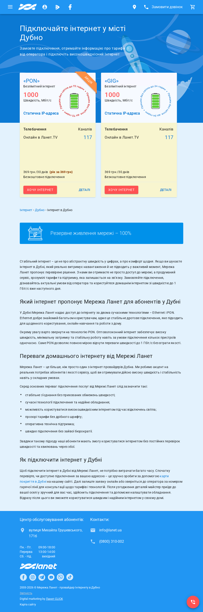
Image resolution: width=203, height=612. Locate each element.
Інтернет (26, 210)
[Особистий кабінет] (44, 7)
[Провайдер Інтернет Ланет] (44, 566)
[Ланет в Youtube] (51, 577)
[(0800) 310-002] (193, 602)
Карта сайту (28, 604)
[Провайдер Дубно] (27, 7)
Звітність (26, 593)
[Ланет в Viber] (60, 577)
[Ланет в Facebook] (23, 577)
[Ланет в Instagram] (32, 577)
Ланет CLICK (54, 598)
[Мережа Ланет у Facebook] (70, 7)
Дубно (40, 210)
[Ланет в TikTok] (69, 577)
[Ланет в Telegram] (41, 577)
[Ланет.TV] (57, 7)
